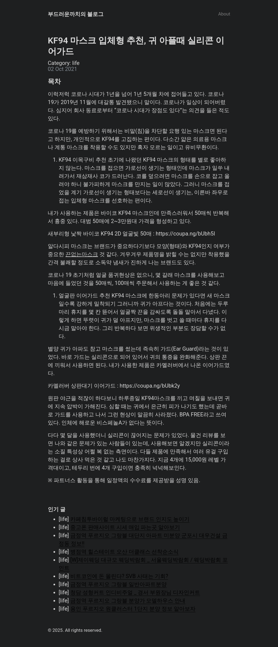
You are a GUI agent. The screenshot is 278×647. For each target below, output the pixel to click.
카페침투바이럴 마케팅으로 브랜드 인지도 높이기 (130, 519)
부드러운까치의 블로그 (75, 14)
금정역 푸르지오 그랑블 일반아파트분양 (118, 584)
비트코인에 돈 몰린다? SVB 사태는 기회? (119, 576)
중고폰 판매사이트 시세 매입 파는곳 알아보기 (125, 527)
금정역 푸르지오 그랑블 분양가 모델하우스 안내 (128, 600)
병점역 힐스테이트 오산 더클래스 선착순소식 (124, 551)
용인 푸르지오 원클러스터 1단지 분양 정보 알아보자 (132, 608)
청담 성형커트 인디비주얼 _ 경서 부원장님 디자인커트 (135, 592)
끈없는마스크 (81, 254)
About (224, 14)
